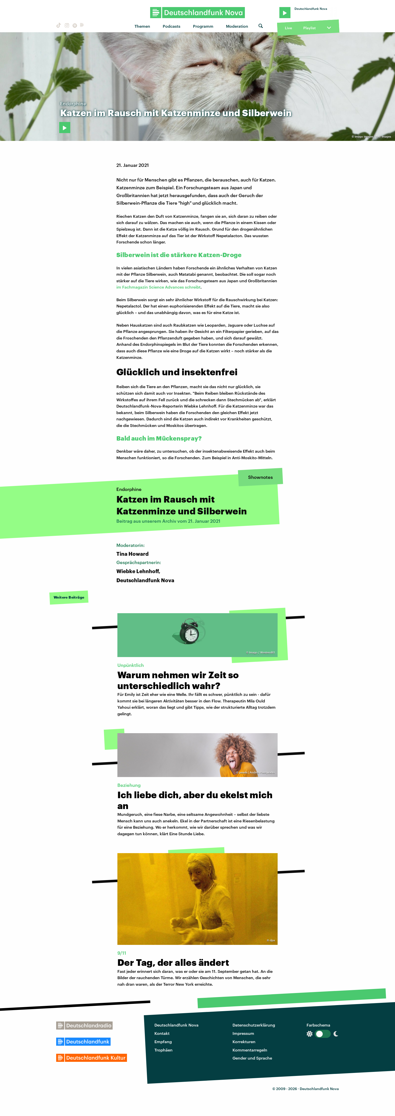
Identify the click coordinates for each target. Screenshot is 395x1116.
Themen (142, 26)
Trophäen (163, 1049)
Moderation (237, 26)
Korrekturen (244, 1041)
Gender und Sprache (252, 1058)
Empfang (163, 1041)
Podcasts (171, 26)
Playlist (309, 28)
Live (288, 28)
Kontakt (162, 1033)
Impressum (243, 1033)
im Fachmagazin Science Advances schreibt (158, 287)
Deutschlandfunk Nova (176, 1024)
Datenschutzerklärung (254, 1024)
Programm (203, 26)
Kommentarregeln (250, 1049)
